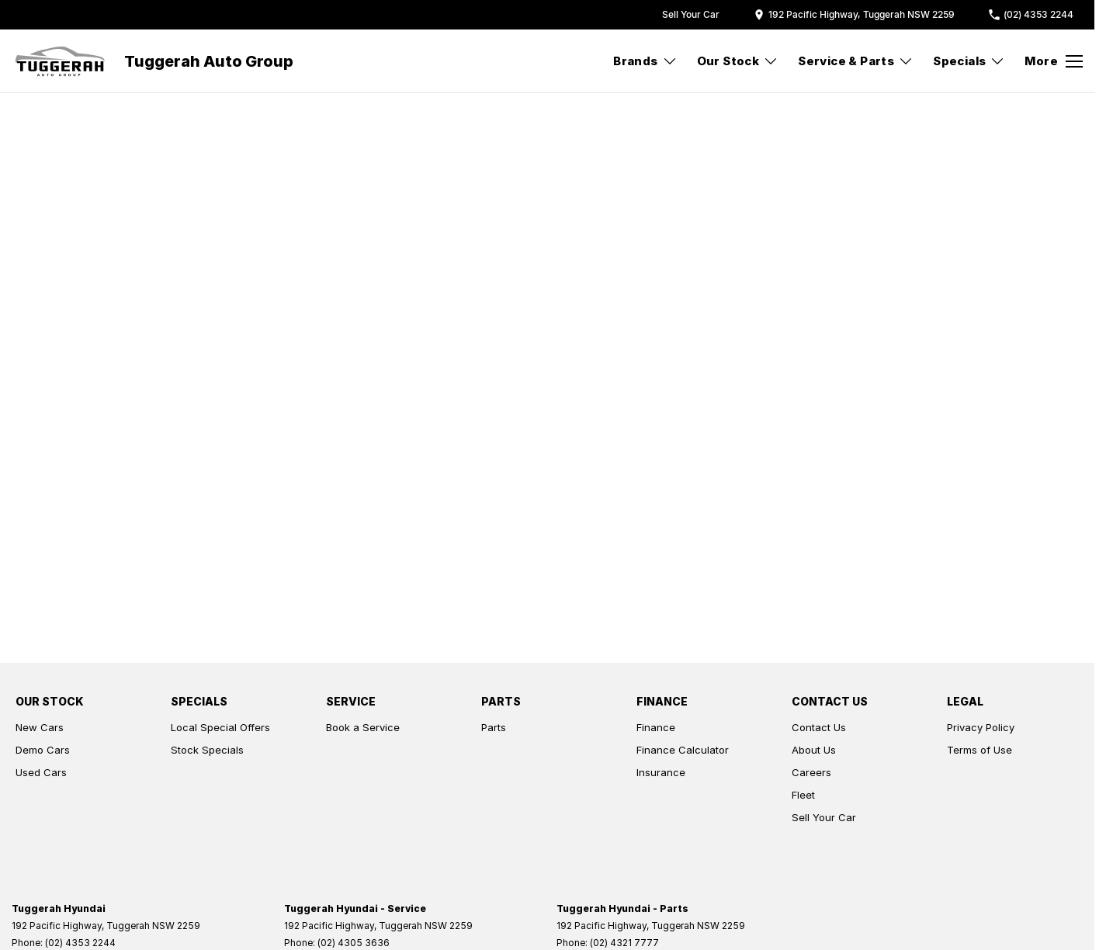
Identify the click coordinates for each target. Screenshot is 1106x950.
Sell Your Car (824, 817)
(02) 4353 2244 (80, 942)
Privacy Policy (980, 727)
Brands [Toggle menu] (645, 61)
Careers (811, 772)
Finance (655, 727)
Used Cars (41, 772)
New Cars (40, 727)
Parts (493, 727)
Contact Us (819, 727)
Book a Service (363, 727)
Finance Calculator (682, 750)
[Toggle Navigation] (1054, 61)
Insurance (660, 772)
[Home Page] (60, 61)
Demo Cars (43, 750)
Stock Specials (207, 750)
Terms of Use (979, 750)
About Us (814, 750)
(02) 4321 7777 (624, 942)
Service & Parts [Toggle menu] (856, 61)
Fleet (803, 795)
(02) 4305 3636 (353, 942)
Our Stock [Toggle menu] (738, 61)
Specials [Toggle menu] (969, 61)
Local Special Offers (220, 727)
